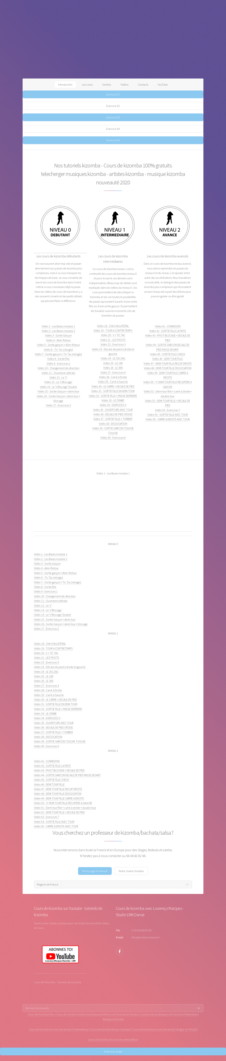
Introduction (65, 84)
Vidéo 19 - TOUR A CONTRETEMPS (113, 330)
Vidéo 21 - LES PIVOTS (113, 340)
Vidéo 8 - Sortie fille (58, 358)
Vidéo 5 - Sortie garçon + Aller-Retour (58, 344)
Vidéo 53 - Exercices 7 (167, 410)
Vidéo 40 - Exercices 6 (113, 437)
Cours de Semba (66, 1014)
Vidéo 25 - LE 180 (113, 363)
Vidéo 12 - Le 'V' (58, 377)
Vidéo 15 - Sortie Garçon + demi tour (58, 391)
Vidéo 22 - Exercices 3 (113, 344)
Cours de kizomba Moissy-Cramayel (110, 1029)
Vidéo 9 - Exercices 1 (58, 363)
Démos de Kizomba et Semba (121, 1014)
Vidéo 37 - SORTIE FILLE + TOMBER (112, 419)
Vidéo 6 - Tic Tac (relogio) (58, 349)
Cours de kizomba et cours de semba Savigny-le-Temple (164, 1029)
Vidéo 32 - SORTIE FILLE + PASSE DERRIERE (113, 395)
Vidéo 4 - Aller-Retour (58, 340)
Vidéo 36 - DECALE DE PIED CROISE (112, 414)
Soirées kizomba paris (90, 1014)
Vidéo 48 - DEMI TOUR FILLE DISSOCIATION (167, 368)
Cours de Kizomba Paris (41, 1014)
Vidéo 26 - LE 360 (113, 367)
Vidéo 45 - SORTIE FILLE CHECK (167, 354)
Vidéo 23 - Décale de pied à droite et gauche (59, 667)
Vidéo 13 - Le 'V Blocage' (58, 382)
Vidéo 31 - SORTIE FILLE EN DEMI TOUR (113, 391)
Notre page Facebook (95, 871)
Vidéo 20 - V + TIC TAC (113, 335)
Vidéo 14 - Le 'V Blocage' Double (58, 386)
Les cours (87, 84)
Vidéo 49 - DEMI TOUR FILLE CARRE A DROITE (59, 798)
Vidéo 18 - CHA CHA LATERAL (113, 326)
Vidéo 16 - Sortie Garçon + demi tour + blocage (61, 624)
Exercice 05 (113, 140)
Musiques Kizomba (113, 1019)
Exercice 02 (113, 106)
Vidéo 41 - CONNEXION (167, 326)
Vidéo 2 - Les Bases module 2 (58, 331)
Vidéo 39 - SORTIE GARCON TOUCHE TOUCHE (59, 741)
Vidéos (124, 84)
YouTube (163, 84)
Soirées (106, 84)
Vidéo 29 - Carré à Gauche (113, 381)
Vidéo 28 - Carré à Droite (113, 377)
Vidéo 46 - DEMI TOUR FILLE (167, 358)
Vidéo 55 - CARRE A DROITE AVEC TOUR (167, 419)
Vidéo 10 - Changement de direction (58, 368)
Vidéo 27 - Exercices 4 (113, 372)
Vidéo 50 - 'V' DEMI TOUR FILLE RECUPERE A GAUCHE (63, 803)
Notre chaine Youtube (131, 871)
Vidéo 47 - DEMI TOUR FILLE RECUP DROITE (168, 363)
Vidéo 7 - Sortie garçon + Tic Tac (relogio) (58, 354)
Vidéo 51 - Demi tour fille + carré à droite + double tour (65, 807)
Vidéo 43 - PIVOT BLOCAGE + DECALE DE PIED (59, 770)
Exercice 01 (113, 94)
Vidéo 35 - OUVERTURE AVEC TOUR (113, 409)
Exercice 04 (113, 129)
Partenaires (191, 1014)
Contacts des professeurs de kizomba (161, 1014)
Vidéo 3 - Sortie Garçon (58, 335)
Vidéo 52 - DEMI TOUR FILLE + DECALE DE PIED (59, 812)
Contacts (143, 84)
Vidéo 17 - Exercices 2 (58, 405)
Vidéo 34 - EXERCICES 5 (113, 405)
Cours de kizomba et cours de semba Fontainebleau (59, 1029)
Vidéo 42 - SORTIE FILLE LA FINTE (167, 331)
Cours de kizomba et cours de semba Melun (113, 1039)
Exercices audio (113, 1051)
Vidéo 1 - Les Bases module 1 (58, 326)
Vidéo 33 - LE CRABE (113, 400)
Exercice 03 (113, 117)
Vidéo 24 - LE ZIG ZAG (113, 358)
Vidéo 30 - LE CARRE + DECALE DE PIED (112, 386)
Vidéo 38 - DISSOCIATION (113, 423)
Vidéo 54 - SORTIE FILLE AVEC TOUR (167, 414)
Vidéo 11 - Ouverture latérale (58, 373)
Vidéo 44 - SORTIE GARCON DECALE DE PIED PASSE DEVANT (67, 775)
